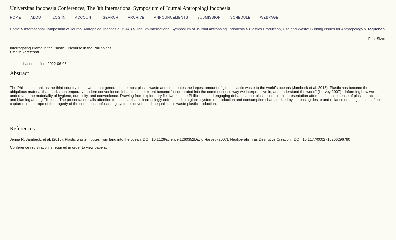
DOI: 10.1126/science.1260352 (168, 139)
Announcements (171, 17)
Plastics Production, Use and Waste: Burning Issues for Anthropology (306, 29)
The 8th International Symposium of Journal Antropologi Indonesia (190, 29)
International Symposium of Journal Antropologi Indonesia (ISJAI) (78, 29)
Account (84, 17)
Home (15, 17)
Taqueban (376, 29)
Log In (59, 17)
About (36, 17)
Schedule (240, 17)
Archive (136, 17)
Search (110, 17)
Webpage (269, 17)
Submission (209, 17)
